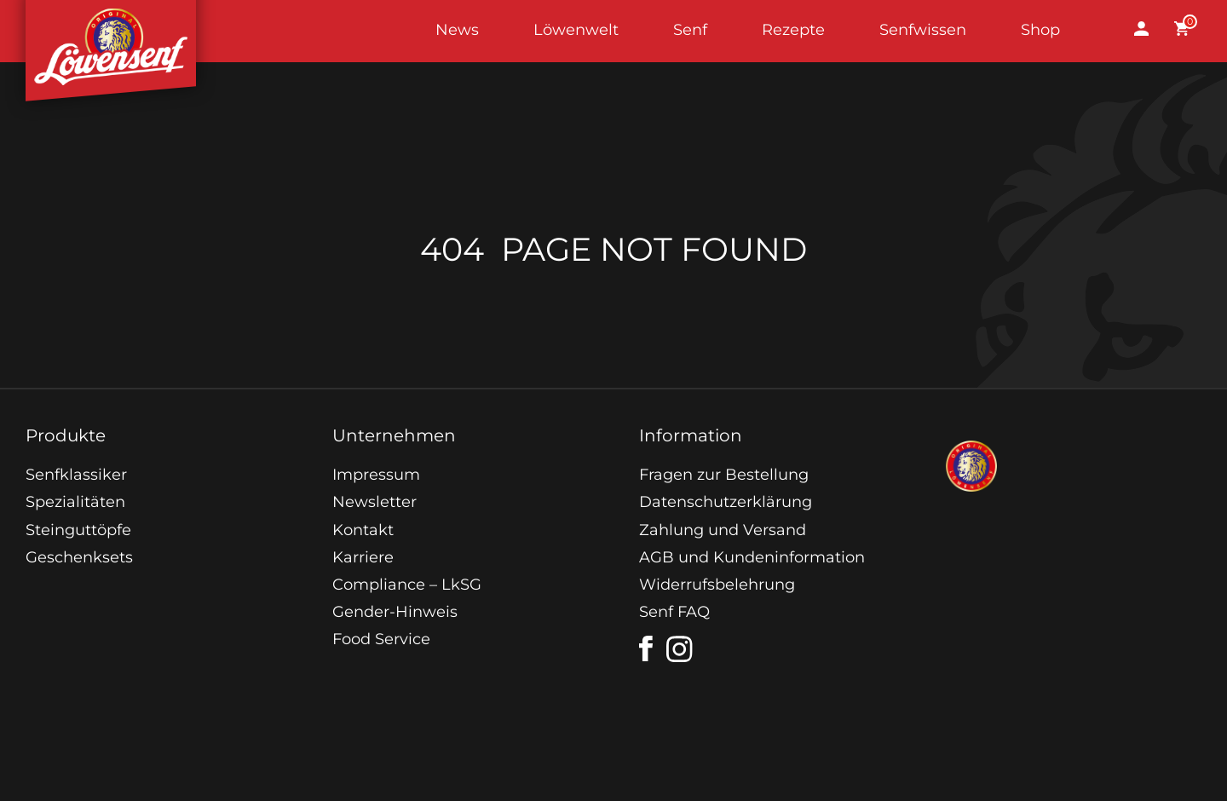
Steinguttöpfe (78, 530)
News (457, 29)
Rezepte (793, 29)
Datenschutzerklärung (725, 502)
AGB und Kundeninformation (752, 557)
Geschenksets (79, 557)
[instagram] (680, 649)
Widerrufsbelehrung (717, 584)
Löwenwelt (576, 29)
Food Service (381, 639)
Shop (1040, 29)
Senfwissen (922, 29)
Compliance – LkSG (406, 584)
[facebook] (646, 648)
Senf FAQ (674, 611)
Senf (690, 29)
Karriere (363, 557)
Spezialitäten (75, 502)
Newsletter (374, 502)
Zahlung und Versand (722, 530)
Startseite (111, 31)
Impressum (376, 474)
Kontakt (363, 530)
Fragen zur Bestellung (724, 474)
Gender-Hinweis (395, 611)
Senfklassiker (76, 474)
